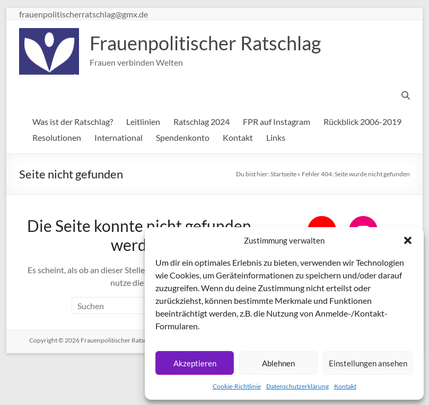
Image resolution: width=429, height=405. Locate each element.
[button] (407, 240)
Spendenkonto (182, 137)
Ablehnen (278, 363)
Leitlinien (143, 121)
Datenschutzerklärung (297, 386)
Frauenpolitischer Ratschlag (205, 43)
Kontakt (345, 386)
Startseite (283, 174)
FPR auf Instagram (276, 121)
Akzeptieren (194, 363)
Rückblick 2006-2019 (362, 121)
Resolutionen (56, 137)
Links (275, 137)
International (118, 137)
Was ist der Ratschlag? (72, 121)
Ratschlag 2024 (201, 121)
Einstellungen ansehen (368, 363)
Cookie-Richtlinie (237, 386)
